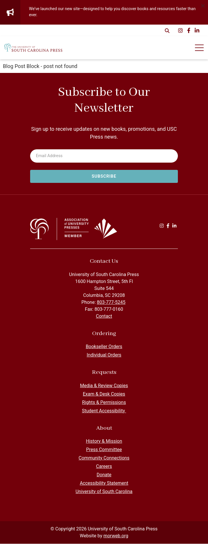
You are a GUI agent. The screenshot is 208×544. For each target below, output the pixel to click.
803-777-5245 (111, 302)
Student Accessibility (104, 411)
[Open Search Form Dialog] (167, 30)
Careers (104, 466)
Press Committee (104, 450)
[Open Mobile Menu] (199, 47)
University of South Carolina (104, 492)
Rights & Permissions (104, 402)
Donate (104, 475)
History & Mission (104, 441)
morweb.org (115, 536)
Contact (104, 316)
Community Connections (104, 458)
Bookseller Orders (104, 347)
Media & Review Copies (104, 386)
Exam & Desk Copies (104, 394)
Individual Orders (104, 355)
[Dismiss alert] (203, 5)
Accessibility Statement (104, 483)
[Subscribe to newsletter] (104, 176)
